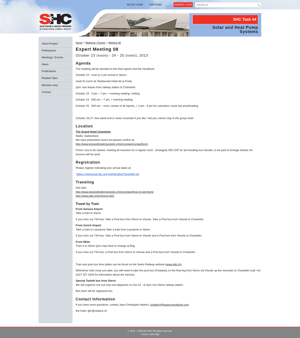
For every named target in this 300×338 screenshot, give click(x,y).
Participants (49, 50)
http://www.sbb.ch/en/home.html (95, 195)
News (45, 64)
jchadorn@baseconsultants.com (169, 304)
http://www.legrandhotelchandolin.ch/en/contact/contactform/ (112, 144)
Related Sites (50, 78)
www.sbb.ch (173, 264)
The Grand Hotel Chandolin (93, 131)
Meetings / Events (52, 57)
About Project (50, 43)
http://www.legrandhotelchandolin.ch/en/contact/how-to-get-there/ (115, 191)
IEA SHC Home (135, 4)
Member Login (183, 4)
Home (79, 42)
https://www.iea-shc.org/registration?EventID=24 (107, 174)
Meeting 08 (114, 42)
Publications (49, 71)
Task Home (155, 4)
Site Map (154, 334)
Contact (46, 92)
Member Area (50, 85)
